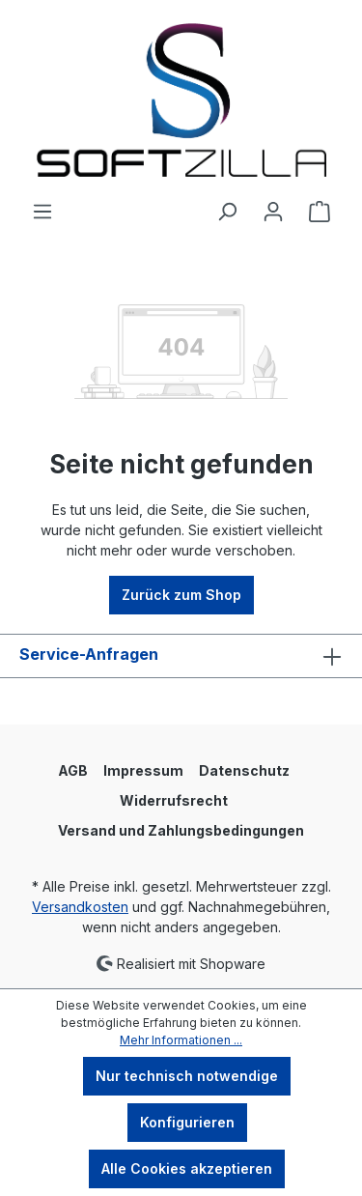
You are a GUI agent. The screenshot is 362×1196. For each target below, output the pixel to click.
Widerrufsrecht (174, 800)
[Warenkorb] (319, 211)
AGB (73, 770)
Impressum (143, 770)
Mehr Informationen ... (181, 1040)
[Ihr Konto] (273, 211)
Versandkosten (80, 906)
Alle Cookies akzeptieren (186, 1168)
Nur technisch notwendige (187, 1076)
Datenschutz (244, 770)
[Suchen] (227, 211)
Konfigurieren (187, 1122)
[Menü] (42, 211)
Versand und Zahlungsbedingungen (181, 830)
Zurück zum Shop (181, 594)
